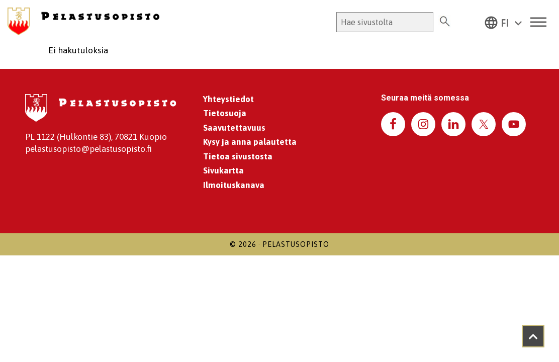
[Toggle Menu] (538, 22)
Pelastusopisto (295, 244)
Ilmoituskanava (233, 185)
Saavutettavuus (234, 128)
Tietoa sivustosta (237, 156)
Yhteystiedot (228, 99)
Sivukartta (223, 170)
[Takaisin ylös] (533, 336)
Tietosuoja (224, 113)
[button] (503, 22)
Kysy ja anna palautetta (250, 142)
